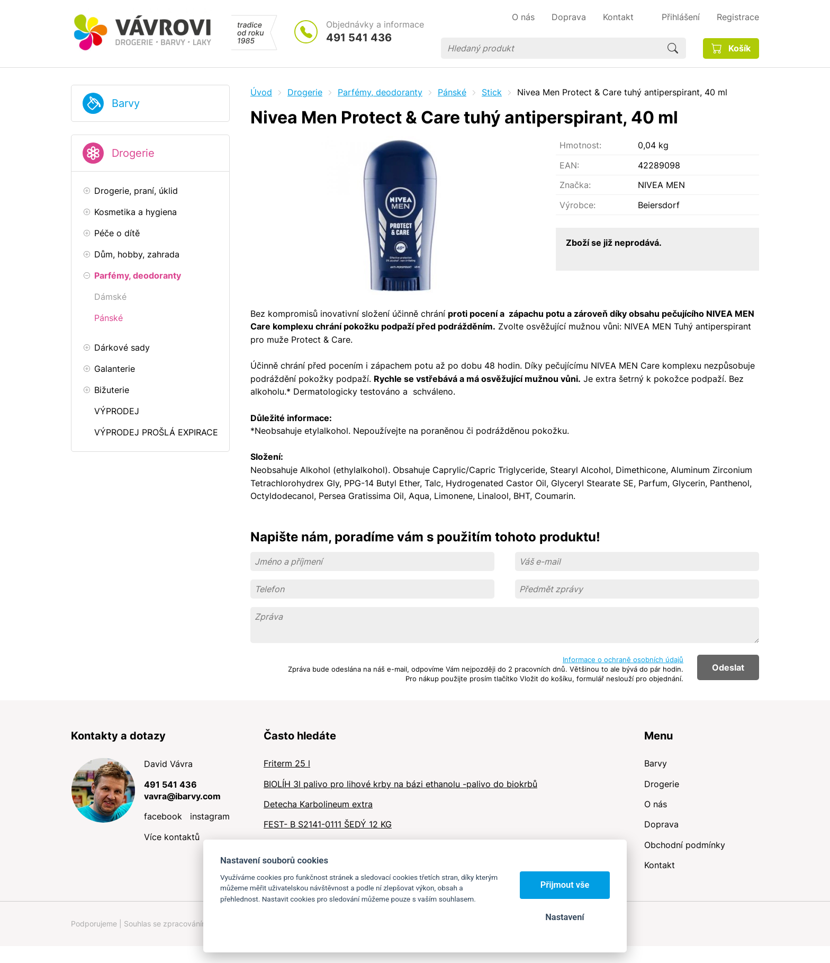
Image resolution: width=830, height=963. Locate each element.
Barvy (126, 103)
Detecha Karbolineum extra (318, 804)
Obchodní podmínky (684, 845)
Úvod (261, 92)
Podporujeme (94, 923)
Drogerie (133, 153)
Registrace (738, 17)
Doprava (661, 824)
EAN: (569, 165)
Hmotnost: (580, 145)
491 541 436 (359, 37)
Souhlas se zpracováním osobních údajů (193, 923)
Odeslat (728, 667)
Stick (492, 92)
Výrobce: (578, 205)
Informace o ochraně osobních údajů (623, 659)
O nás (655, 804)
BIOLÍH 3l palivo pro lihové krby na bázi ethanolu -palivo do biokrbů (400, 784)
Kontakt (659, 865)
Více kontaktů (172, 837)
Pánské (452, 92)
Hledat (673, 48)
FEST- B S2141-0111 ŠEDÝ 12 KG (328, 824)
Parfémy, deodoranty (380, 92)
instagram (210, 816)
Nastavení (564, 917)
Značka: (575, 185)
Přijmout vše (565, 885)
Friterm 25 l (287, 763)
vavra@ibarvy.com (182, 796)
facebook (163, 816)
